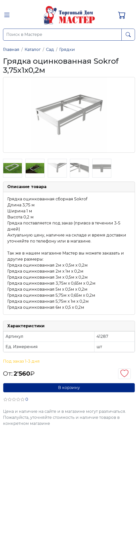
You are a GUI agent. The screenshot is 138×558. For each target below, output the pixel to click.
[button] (7, 16)
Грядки (67, 49)
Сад (50, 49)
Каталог (33, 49)
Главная (11, 49)
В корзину (69, 387)
